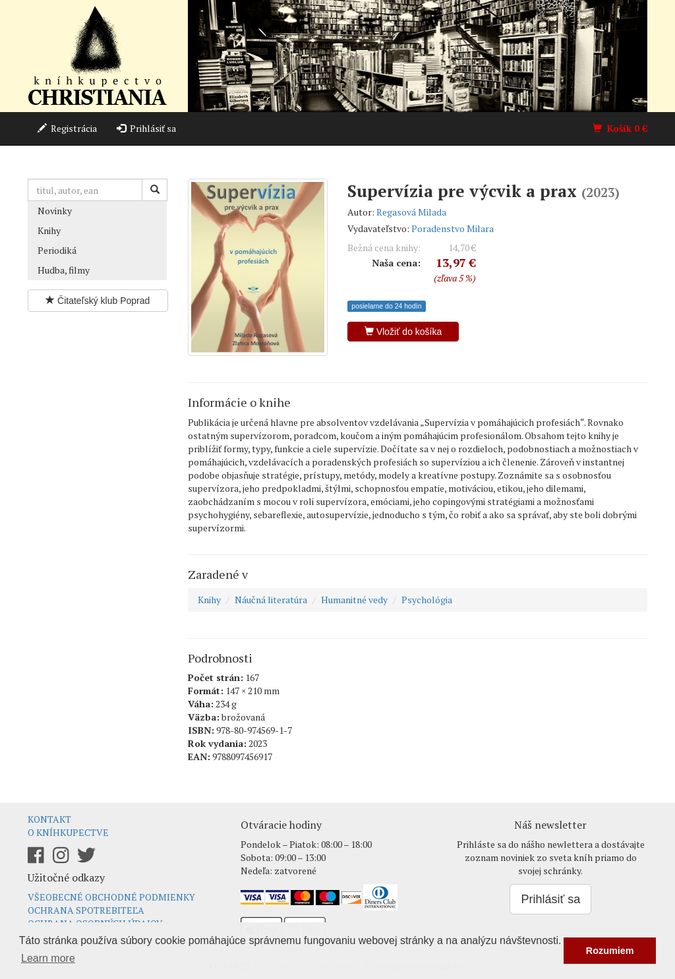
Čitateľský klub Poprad (97, 300)
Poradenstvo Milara (452, 228)
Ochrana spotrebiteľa (86, 910)
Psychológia (426, 599)
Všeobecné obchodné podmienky (111, 897)
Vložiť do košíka (403, 331)
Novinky (55, 210)
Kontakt (49, 819)
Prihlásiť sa (146, 128)
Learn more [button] (48, 958)
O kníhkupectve (68, 832)
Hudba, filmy (64, 270)
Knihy (49, 230)
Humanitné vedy (354, 599)
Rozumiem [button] (610, 950)
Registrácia (67, 128)
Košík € (620, 128)
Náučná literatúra (271, 599)
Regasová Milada (411, 212)
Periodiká (57, 250)
